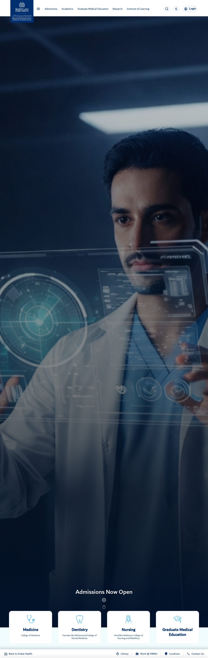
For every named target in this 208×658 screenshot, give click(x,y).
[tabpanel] (104, 313)
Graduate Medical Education (93, 9)
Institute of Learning (138, 9)
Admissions (51, 9)
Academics (67, 9)
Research (117, 9)
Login (190, 8)
